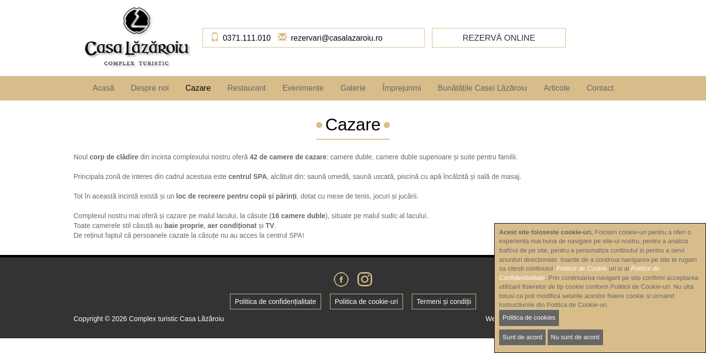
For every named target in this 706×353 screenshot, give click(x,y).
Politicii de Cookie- (582, 281)
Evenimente (303, 88)
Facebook (341, 279)
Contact (599, 88)
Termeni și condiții (444, 301)
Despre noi (150, 88)
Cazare (198, 88)
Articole (557, 88)
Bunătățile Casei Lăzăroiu (482, 88)
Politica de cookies (529, 330)
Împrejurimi (401, 88)
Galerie (353, 88)
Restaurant (246, 88)
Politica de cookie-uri (366, 301)
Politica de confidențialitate (275, 301)
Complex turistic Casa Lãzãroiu (176, 319)
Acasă (103, 88)
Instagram (364, 279)
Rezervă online (498, 38)
